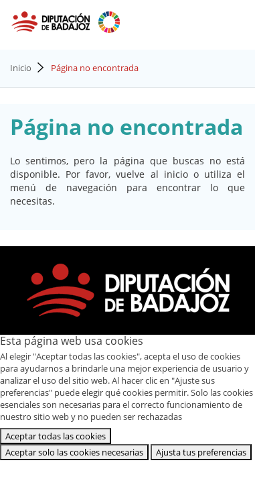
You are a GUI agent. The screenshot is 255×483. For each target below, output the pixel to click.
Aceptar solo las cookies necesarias (74, 452)
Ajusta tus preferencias (201, 452)
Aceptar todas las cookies (55, 436)
